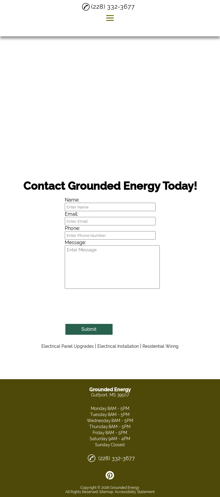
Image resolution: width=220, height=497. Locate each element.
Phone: (72, 228)
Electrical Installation (118, 346)
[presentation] (111, 308)
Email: (71, 214)
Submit (89, 329)
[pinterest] (110, 475)
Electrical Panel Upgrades (67, 346)
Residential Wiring (161, 346)
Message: (75, 242)
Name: (72, 200)
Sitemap (106, 492)
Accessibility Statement (135, 492)
